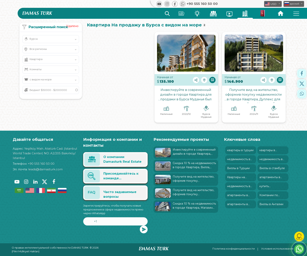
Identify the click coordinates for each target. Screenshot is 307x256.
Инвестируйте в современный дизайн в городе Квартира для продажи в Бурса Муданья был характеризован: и (186, 95)
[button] (294, 4)
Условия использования (277, 248)
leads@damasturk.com (45, 169)
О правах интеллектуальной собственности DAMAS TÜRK (50, 247)
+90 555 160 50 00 (41, 163)
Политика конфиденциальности (233, 248)
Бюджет (48, 90)
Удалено (72, 26)
